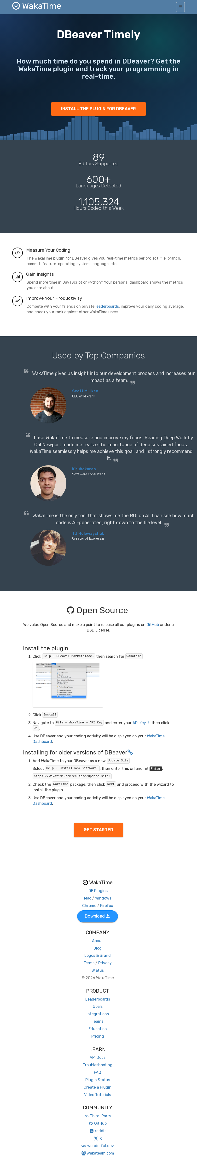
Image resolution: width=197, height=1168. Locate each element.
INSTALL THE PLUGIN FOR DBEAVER (98, 108)
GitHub (152, 624)
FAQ (97, 1072)
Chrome (89, 905)
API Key (141, 723)
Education (97, 1029)
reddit (97, 1131)
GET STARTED (98, 829)
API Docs (97, 1057)
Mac (87, 898)
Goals (98, 1006)
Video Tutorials (97, 1094)
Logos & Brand (97, 955)
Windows (103, 898)
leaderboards (107, 306)
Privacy (105, 963)
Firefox (106, 905)
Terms (89, 963)
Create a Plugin (97, 1087)
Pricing (97, 1036)
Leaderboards (97, 999)
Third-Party (97, 1116)
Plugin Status (97, 1080)
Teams (97, 1021)
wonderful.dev (97, 1145)
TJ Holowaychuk (88, 533)
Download (97, 916)
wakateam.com (97, 1153)
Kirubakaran (84, 469)
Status (98, 970)
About (97, 940)
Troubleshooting (97, 1065)
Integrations (98, 1014)
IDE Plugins (97, 890)
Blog (97, 948)
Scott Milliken (85, 391)
